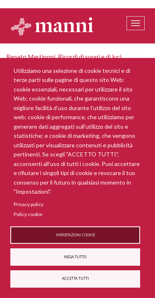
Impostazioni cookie (75, 235)
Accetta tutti (75, 278)
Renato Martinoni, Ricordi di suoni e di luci (64, 56)
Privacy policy (28, 204)
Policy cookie (28, 214)
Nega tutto (75, 257)
